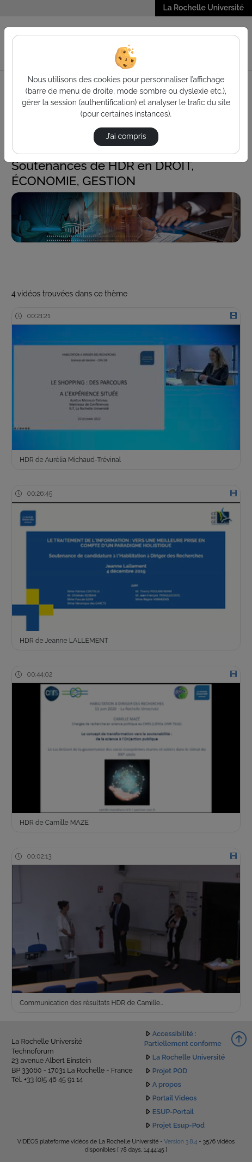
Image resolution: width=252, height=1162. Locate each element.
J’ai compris (126, 136)
